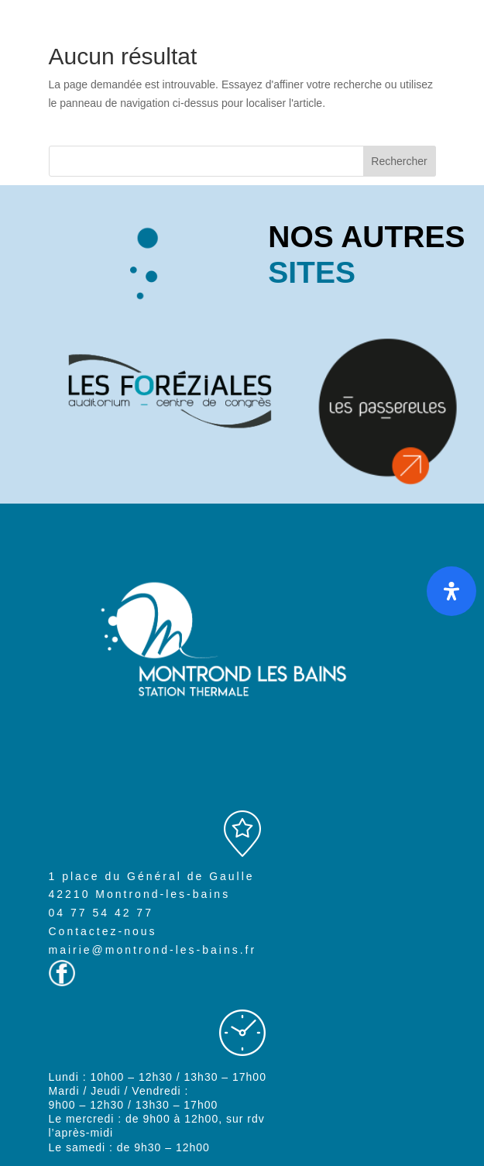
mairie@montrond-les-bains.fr (153, 950)
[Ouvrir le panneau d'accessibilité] (451, 591)
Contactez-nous (103, 931)
